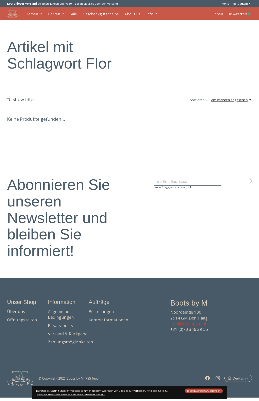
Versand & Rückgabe (67, 337)
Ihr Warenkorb (237, 15)
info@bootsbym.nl (188, 327)
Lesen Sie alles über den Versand (96, 3)
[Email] (203, 186)
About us (129, 15)
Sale (73, 15)
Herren (56, 15)
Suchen (210, 15)
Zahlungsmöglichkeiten (70, 345)
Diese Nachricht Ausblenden (203, 390)
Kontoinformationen (108, 323)
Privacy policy (60, 328)
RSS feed (92, 381)
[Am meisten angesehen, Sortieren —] (231, 103)
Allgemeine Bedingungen (61, 317)
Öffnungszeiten (22, 323)
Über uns (16, 315)
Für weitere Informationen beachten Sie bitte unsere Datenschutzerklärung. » (71, 394)
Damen (35, 15)
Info (147, 15)
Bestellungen (101, 315)
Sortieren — (199, 103)
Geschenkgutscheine (99, 15)
